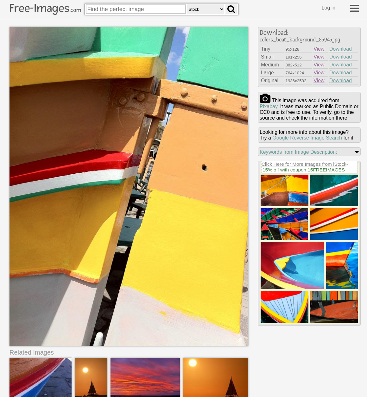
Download (340, 49)
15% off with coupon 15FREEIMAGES (304, 169)
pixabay (268, 106)
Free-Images (45, 8)
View (318, 49)
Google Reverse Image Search (307, 137)
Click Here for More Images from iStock (304, 164)
